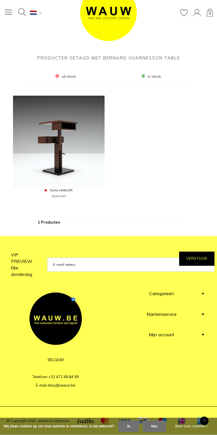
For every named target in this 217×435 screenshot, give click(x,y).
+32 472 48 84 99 (63, 376)
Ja (128, 426)
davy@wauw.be (61, 385)
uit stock (65, 76)
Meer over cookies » (191, 426)
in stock (151, 76)
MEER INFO (59, 196)
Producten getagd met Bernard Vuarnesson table (108, 58)
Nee (154, 426)
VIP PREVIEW (21, 264)
